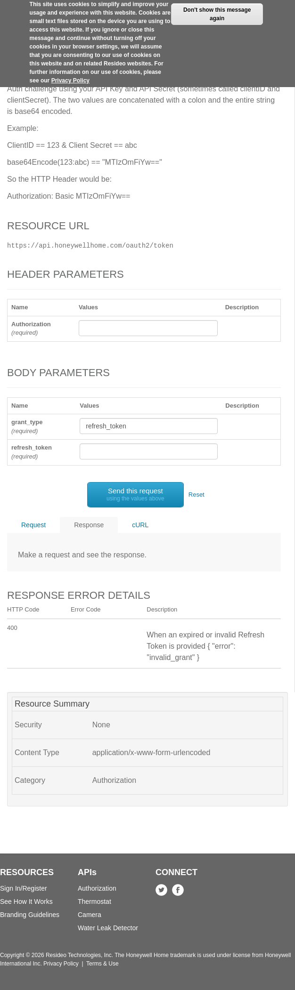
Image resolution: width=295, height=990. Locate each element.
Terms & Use (102, 963)
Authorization (97, 888)
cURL (140, 525)
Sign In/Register (23, 888)
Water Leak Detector (108, 928)
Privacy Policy (70, 75)
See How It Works (26, 901)
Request (33, 525)
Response (89, 525)
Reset (196, 494)
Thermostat (94, 901)
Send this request (135, 494)
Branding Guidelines (29, 914)
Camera (89, 914)
